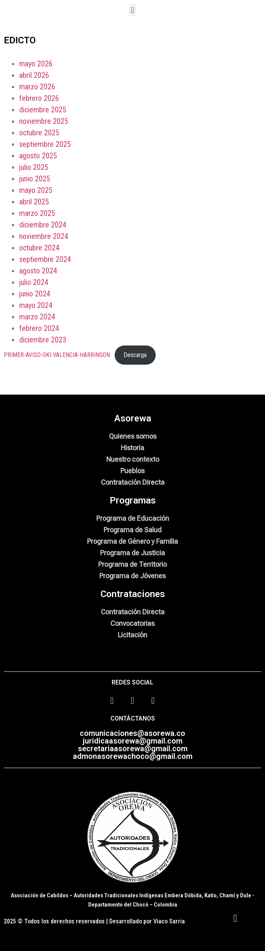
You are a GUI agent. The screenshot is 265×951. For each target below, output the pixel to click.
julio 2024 (33, 282)
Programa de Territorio (132, 564)
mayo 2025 (36, 190)
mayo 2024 (36, 305)
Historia (132, 448)
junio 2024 (34, 293)
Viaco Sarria (169, 921)
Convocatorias (132, 623)
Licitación (132, 635)
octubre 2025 (39, 132)
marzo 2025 (37, 213)
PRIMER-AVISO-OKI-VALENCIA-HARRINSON (57, 355)
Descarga (134, 355)
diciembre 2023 (42, 339)
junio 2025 (34, 178)
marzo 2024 (37, 316)
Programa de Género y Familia (132, 541)
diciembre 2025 (42, 109)
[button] (132, 10)
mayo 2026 (36, 63)
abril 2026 (34, 75)
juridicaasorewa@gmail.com (133, 740)
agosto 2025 (38, 155)
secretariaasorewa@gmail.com (133, 748)
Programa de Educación (132, 518)
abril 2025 (34, 201)
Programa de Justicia (132, 553)
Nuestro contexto (132, 459)
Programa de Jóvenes (132, 576)
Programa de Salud (132, 530)
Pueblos (132, 471)
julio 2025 (33, 167)
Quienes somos (132, 436)
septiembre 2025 (45, 144)
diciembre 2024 (42, 224)
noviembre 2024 (43, 236)
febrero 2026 (39, 98)
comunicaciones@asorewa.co (132, 733)
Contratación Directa (133, 482)
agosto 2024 (38, 270)
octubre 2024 (39, 247)
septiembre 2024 (45, 259)
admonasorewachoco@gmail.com (133, 756)
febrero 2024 (39, 328)
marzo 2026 (37, 86)
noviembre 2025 (43, 121)
